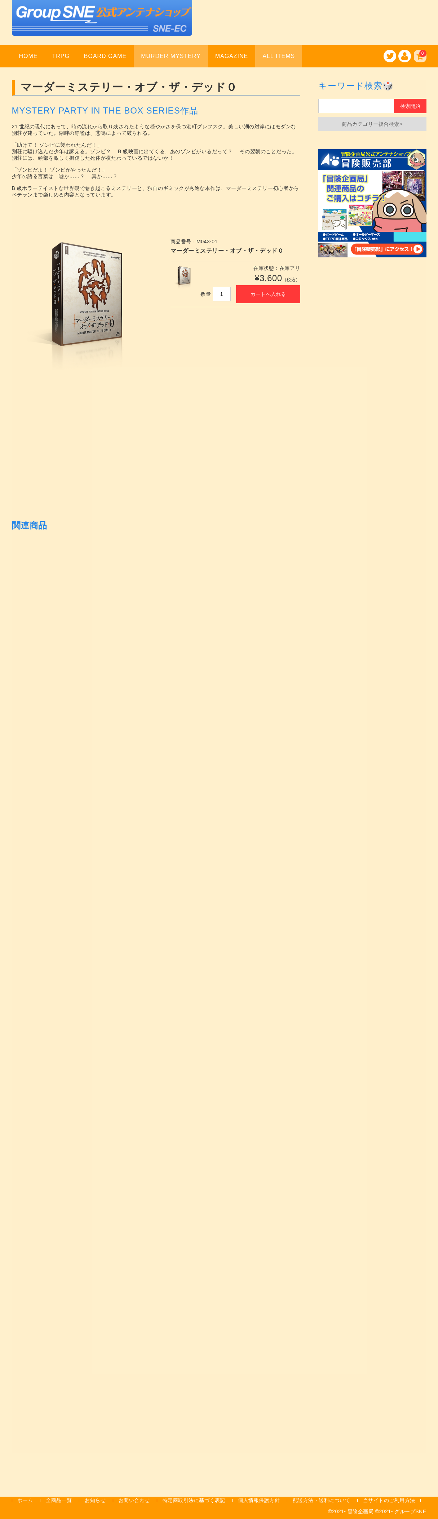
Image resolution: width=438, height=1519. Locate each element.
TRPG (60, 56)
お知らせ (95, 1500)
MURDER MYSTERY (171, 56)
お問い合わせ (134, 1500)
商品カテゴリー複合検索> (372, 124)
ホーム (25, 1500)
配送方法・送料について (321, 1500)
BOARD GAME (105, 56)
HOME (28, 56)
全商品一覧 (59, 1500)
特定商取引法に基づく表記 (194, 1500)
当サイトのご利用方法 (389, 1500)
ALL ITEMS (278, 56)
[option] (84, 302)
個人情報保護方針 (259, 1500)
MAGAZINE (231, 56)
